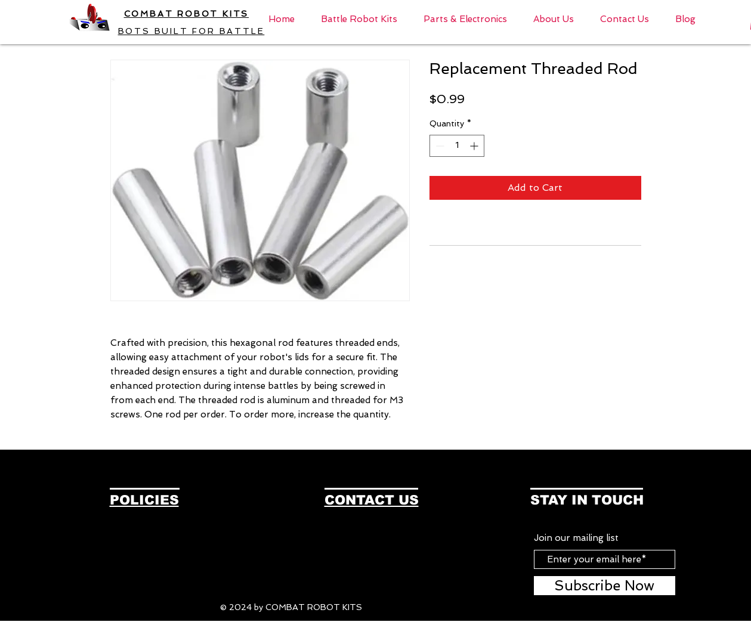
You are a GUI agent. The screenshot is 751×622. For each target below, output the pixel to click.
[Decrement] (438, 145)
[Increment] (475, 145)
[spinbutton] (457, 145)
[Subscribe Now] (604, 585)
